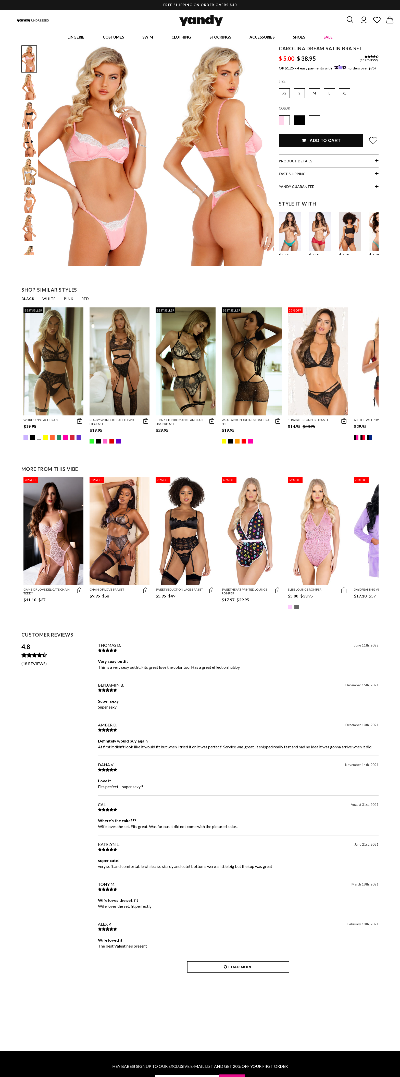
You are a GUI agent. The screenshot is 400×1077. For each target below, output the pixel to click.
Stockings (220, 37)
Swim (147, 37)
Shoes (299, 37)
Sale (328, 37)
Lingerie (76, 37)
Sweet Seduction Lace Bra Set (179, 589)
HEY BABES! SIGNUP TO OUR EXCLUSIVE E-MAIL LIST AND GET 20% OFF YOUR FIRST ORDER (200, 1066)
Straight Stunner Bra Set (308, 420)
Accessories (261, 37)
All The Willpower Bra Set (375, 420)
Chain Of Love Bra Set (107, 589)
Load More (238, 967)
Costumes (113, 37)
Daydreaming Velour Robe (375, 589)
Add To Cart (321, 140)
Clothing (181, 37)
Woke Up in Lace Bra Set (42, 420)
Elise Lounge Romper (304, 589)
